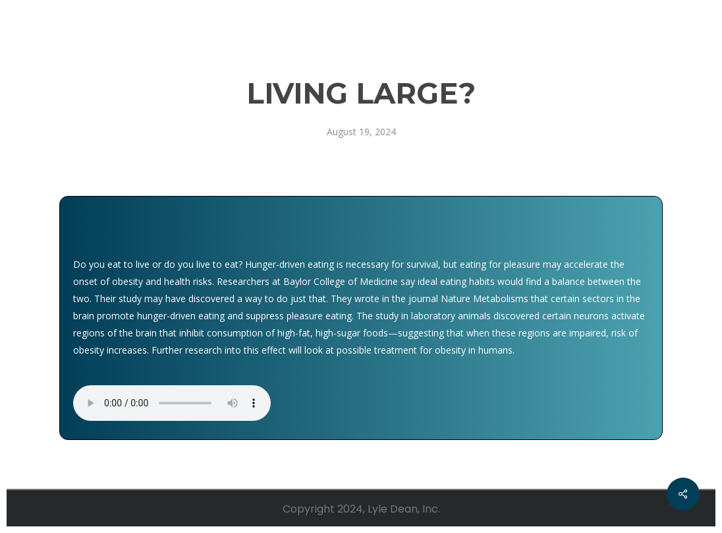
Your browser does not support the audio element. (172, 403)
